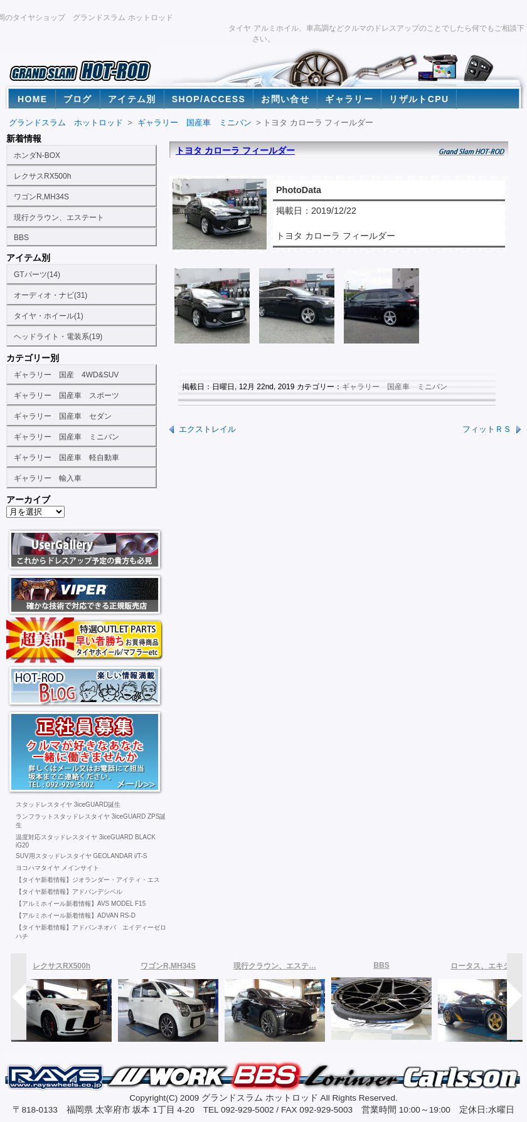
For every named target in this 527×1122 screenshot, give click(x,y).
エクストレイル (207, 429)
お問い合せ (285, 99)
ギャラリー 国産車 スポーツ (66, 395)
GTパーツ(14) (37, 274)
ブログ (77, 99)
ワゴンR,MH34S (41, 196)
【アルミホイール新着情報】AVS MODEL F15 (81, 903)
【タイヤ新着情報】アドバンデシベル (69, 891)
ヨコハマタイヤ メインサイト (57, 867)
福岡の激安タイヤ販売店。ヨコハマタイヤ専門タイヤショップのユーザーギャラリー (85, 549)
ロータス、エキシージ (488, 966)
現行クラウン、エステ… (274, 966)
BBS (21, 237)
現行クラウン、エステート (59, 217)
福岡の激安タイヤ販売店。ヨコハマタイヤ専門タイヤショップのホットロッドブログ (85, 685)
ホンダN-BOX (37, 155)
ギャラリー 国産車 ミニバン (66, 437)
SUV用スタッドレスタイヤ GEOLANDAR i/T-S (81, 855)
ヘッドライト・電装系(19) (58, 336)
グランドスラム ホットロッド (66, 122)
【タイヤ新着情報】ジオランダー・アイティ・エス (88, 879)
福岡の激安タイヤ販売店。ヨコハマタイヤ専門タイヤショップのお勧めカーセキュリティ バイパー (85, 594)
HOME (33, 99)
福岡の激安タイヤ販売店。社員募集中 (85, 752)
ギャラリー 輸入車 (48, 478)
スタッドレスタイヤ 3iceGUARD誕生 (68, 804)
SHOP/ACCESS (208, 99)
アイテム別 (132, 99)
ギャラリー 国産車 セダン (63, 416)
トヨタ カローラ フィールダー (235, 150)
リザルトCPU (419, 99)
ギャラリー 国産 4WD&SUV (66, 374)
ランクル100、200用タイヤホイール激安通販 (85, 640)
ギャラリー (349, 99)
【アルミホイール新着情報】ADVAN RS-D (76, 915)
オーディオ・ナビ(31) (50, 295)
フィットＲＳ (486, 429)
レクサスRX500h (42, 176)
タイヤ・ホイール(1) (48, 316)
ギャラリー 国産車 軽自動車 (66, 457)
